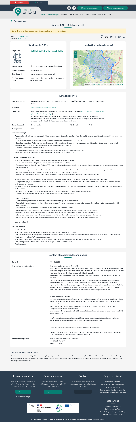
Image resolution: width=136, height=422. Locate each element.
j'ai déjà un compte (23, 397)
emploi (38, 2)
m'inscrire (23, 392)
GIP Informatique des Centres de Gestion (63, 419)
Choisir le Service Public (113, 409)
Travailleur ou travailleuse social (43, 107)
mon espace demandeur (89, 8)
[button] (75, 53)
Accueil (43, 14)
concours (19, 2)
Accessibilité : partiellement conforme (113, 393)
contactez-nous (83, 392)
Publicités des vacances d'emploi (112, 384)
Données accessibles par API (86, 419)
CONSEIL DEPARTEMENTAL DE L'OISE (46, 51)
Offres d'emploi (53, 14)
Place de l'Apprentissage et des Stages (113, 412)
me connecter (53, 392)
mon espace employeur (115, 8)
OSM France (118, 84)
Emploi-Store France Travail (113, 414)
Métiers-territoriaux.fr (113, 406)
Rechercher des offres (112, 382)
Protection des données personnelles (113, 390)
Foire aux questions (113, 387)
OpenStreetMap (98, 84)
